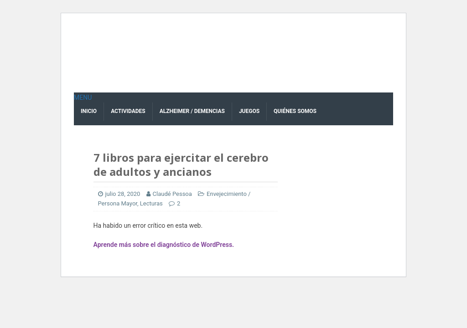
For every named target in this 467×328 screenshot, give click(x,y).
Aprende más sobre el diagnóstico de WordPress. (163, 244)
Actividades (128, 111)
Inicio (89, 111)
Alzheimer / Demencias (192, 111)
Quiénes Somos (295, 111)
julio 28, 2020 (122, 193)
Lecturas (151, 203)
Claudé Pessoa (172, 193)
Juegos (249, 111)
